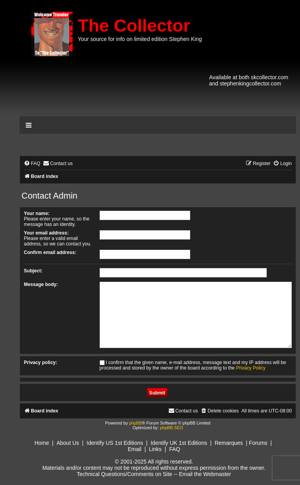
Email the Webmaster (205, 474)
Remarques (228, 443)
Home (41, 443)
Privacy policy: (40, 362)
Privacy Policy (250, 368)
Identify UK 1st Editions (178, 443)
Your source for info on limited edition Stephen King (140, 39)
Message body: (41, 284)
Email (134, 449)
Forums (258, 443)
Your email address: (46, 233)
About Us (68, 443)
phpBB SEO (171, 427)
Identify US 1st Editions (115, 443)
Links (155, 449)
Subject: (33, 271)
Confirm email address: (50, 252)
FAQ (174, 449)
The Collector (134, 26)
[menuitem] (32, 163)
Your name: (37, 213)
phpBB (135, 423)
